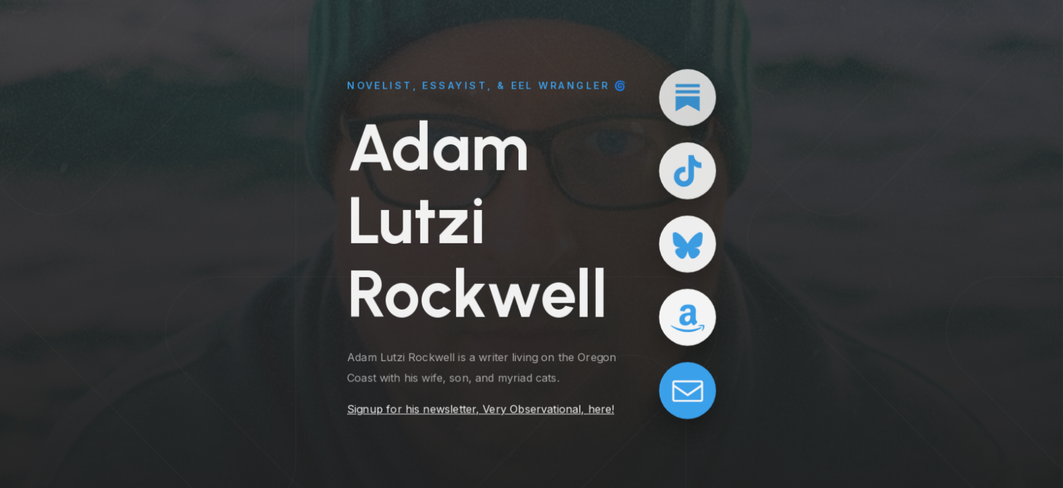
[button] (688, 96)
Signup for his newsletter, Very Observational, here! (480, 410)
